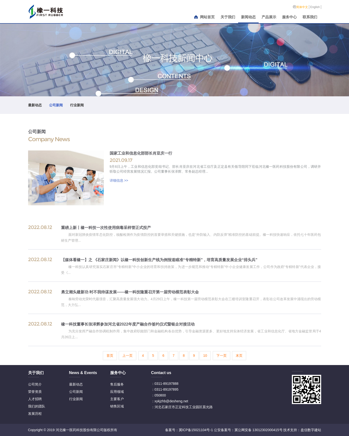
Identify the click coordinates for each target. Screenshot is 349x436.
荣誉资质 (35, 392)
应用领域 (117, 392)
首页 (109, 355)
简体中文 (302, 7)
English (315, 7)
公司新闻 (56, 105)
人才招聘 (35, 399)
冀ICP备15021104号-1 (196, 430)
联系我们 (310, 17)
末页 (239, 355)
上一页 (127, 355)
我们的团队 (36, 406)
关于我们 (228, 17)
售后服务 (117, 384)
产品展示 (269, 17)
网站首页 (207, 17)
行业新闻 (77, 105)
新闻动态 (248, 17)
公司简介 (35, 384)
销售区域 (117, 406)
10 (205, 355)
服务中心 (289, 17)
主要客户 (117, 399)
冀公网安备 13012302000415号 (258, 430)
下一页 (221, 355)
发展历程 (35, 414)
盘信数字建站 (311, 430)
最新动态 (35, 105)
